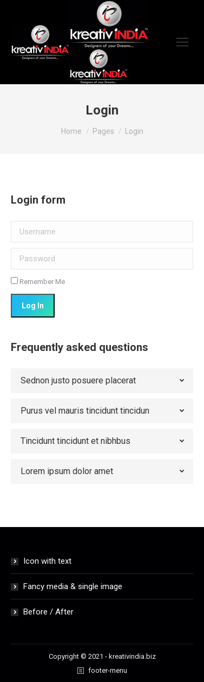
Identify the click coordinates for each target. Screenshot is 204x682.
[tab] (102, 380)
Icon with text (47, 561)
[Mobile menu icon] (182, 42)
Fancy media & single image (72, 586)
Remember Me (38, 282)
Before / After (48, 612)
